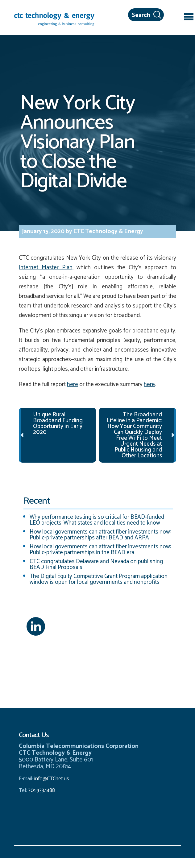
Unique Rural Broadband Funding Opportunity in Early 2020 (58, 423)
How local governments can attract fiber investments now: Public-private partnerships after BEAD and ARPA (100, 534)
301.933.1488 (41, 790)
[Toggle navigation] (189, 17)
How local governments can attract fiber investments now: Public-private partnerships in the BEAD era (100, 549)
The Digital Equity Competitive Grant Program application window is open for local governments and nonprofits (99, 579)
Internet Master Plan (46, 267)
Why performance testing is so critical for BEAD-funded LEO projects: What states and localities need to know (97, 520)
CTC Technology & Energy (107, 231)
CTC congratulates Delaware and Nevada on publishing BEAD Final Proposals (96, 564)
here (72, 384)
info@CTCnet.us (51, 778)
